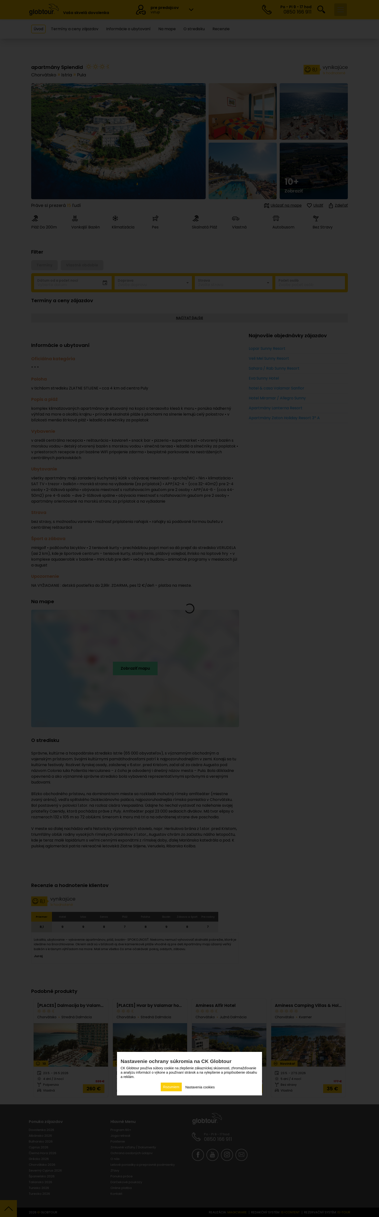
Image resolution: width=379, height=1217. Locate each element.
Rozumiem (171, 1087)
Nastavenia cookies (200, 1087)
